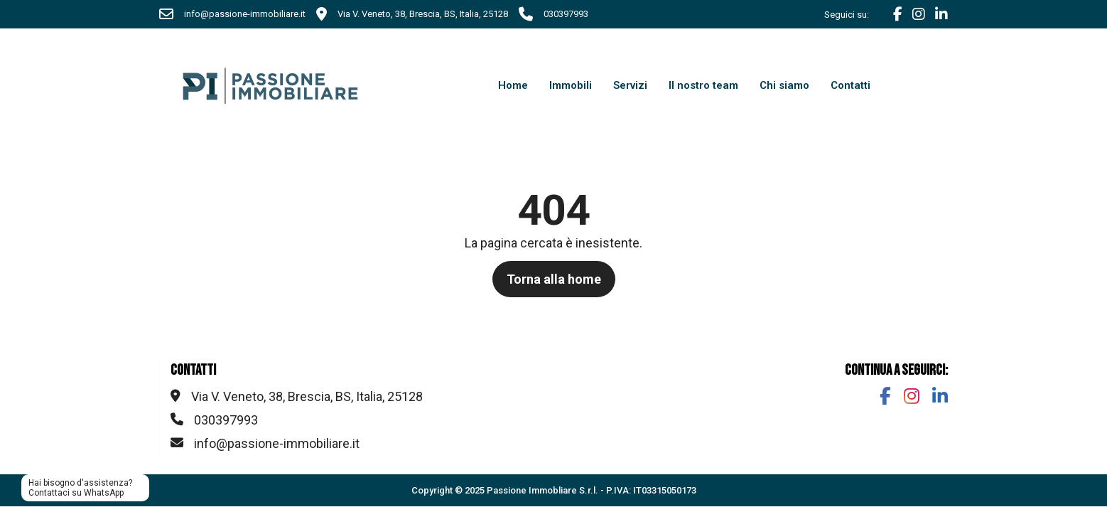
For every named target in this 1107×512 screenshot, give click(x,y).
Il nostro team (703, 85)
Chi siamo (784, 85)
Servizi (630, 85)
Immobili (570, 85)
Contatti (850, 85)
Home (513, 85)
